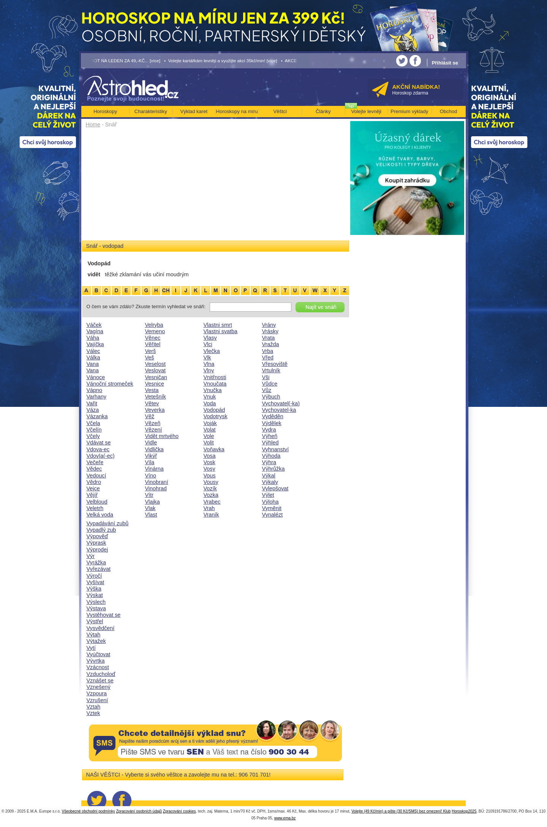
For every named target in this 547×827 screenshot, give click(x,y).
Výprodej (97, 550)
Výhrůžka (273, 469)
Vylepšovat (275, 488)
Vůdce (270, 384)
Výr (91, 556)
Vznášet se (100, 680)
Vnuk (210, 397)
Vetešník (155, 397)
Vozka (211, 495)
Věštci (280, 111)
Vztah (94, 707)
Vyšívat (95, 582)
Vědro (94, 482)
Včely (93, 436)
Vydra (269, 430)
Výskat (95, 595)
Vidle (151, 442)
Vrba (268, 351)
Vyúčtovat (99, 654)
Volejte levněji (366, 111)
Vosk (209, 462)
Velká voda (100, 515)
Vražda (270, 344)
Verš (150, 351)
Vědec (94, 469)
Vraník (211, 515)
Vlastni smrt (218, 325)
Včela (93, 423)
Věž (150, 416)
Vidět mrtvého (162, 436)
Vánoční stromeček (110, 384)
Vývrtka (96, 661)
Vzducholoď (101, 674)
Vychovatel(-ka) (281, 403)
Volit (209, 442)
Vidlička (154, 449)
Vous (210, 476)
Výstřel (95, 621)
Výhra (269, 462)
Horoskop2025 (464, 811)
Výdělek (271, 423)
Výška (94, 589)
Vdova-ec (98, 449)
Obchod (448, 111)
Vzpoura (97, 693)
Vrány (269, 325)
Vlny (209, 370)
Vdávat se (99, 442)
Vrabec (212, 502)
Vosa (210, 456)
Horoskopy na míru (237, 111)
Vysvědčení (101, 628)
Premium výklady (409, 111)
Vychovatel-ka (279, 410)
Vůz (267, 390)
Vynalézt (272, 515)
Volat (210, 430)
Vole (209, 436)
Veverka (155, 410)
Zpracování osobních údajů (139, 811)
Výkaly (270, 482)
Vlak (150, 508)
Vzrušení (97, 700)
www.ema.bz (285, 818)
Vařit (92, 403)
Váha (93, 338)
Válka (93, 357)
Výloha (270, 502)
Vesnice (154, 384)
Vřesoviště (275, 364)
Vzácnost (98, 667)
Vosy (209, 469)
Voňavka (214, 449)
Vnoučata (215, 384)
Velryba (154, 325)
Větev (152, 403)
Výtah (94, 635)
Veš (149, 357)
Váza (93, 410)
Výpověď (97, 536)
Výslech (96, 602)
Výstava (96, 608)
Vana (93, 364)
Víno (151, 476)
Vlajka (152, 502)
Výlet (268, 495)
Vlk (207, 357)
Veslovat (155, 370)
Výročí (94, 576)
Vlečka (212, 351)
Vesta (152, 390)
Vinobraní (156, 482)
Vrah (209, 508)
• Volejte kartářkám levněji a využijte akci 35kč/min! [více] (220, 60)
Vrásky (270, 331)
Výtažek (96, 641)
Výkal (268, 476)
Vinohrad (156, 488)
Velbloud (97, 502)
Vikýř (151, 456)
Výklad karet (193, 111)
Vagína (95, 331)
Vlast (151, 515)
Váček (94, 325)
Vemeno (155, 331)
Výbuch (271, 397)
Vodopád (214, 410)
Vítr (149, 495)
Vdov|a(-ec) (101, 456)
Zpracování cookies (179, 811)
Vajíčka (95, 344)
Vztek (93, 713)
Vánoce (96, 377)
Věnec (153, 338)
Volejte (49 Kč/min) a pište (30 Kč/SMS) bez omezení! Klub (401, 811)
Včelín (94, 430)
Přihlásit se (445, 63)
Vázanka (97, 416)
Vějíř (92, 495)
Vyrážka (96, 562)
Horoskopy (105, 111)
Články (323, 111)
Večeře (95, 462)
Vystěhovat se (104, 615)
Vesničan (156, 377)
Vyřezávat (99, 569)
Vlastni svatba (221, 331)
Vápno (95, 390)
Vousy (211, 482)
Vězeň (153, 423)
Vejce (93, 488)
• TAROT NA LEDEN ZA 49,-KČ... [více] (120, 60)
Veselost (155, 364)
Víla (150, 462)
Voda (210, 403)
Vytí (91, 648)
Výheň (270, 436)
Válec (93, 351)
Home (93, 124)
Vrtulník (271, 370)
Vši (266, 377)
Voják (210, 423)
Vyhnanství (275, 449)
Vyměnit (271, 508)
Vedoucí (96, 476)
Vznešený (99, 687)
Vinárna (154, 469)
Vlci (208, 344)
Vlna (209, 364)
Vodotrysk (216, 416)
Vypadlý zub (101, 530)
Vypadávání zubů (108, 523)
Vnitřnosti (215, 377)
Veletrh (95, 508)
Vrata (268, 338)
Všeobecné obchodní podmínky (88, 811)
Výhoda (271, 456)
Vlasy (210, 338)
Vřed (268, 357)
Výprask (96, 543)
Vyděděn (272, 416)
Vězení (153, 430)
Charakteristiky (150, 111)
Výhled (270, 442)
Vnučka (213, 390)
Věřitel (153, 344)
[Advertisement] (215, 187)
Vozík (210, 488)
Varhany (97, 397)
